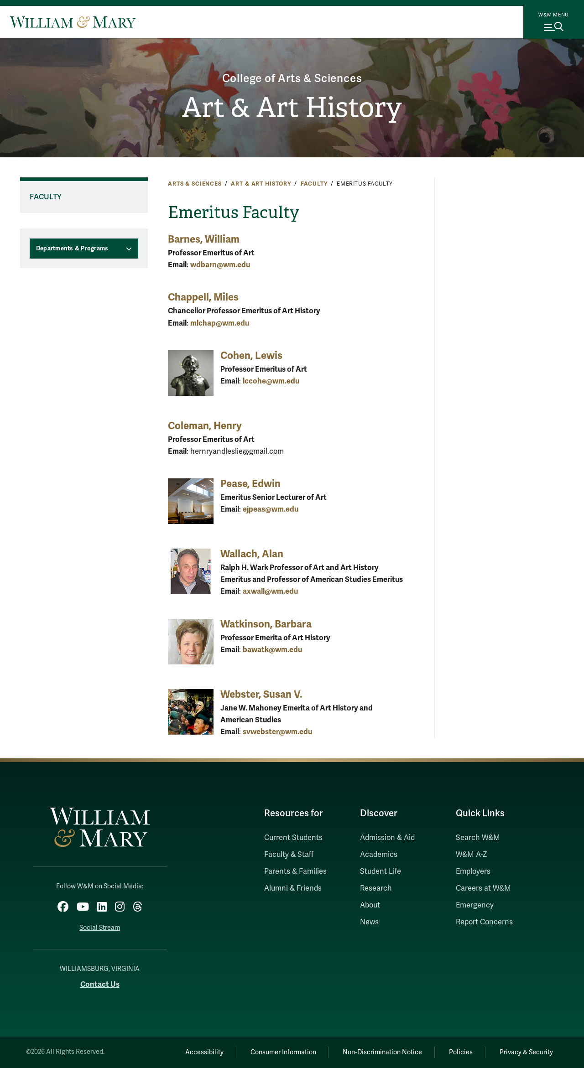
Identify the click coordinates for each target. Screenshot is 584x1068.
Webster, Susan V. (261, 694)
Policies (461, 1052)
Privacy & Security (526, 1052)
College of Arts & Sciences (292, 78)
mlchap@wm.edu (219, 323)
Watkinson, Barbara (266, 624)
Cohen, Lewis (251, 355)
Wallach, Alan (251, 554)
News (369, 922)
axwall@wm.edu (270, 591)
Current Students (293, 837)
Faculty (314, 183)
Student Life (380, 871)
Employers (473, 871)
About (370, 905)
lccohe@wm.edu (271, 381)
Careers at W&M (483, 888)
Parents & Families (295, 871)
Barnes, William (204, 239)
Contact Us (100, 984)
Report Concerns (484, 922)
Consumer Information (283, 1052)
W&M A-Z (471, 854)
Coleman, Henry (205, 426)
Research (376, 888)
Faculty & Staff (288, 854)
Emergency (475, 905)
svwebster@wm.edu (277, 731)
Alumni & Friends (293, 888)
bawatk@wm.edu (272, 649)
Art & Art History (292, 107)
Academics (378, 854)
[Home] (73, 21)
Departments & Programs (72, 248)
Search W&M (478, 837)
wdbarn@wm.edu (220, 265)
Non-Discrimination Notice (382, 1052)
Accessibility (204, 1052)
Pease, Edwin (250, 483)
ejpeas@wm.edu (270, 509)
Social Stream (99, 928)
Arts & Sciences (195, 183)
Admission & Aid (387, 837)
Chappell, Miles (203, 297)
